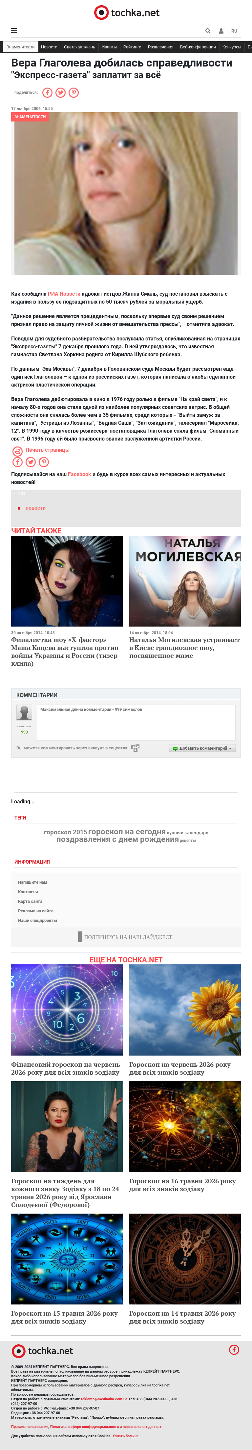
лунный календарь (187, 833)
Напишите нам (32, 882)
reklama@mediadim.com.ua (104, 1399)
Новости (49, 46)
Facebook (79, 474)
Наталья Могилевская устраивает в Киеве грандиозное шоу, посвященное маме (184, 647)
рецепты (188, 840)
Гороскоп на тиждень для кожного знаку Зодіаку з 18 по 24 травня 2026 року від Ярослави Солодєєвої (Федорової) (65, 1192)
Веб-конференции (198, 46)
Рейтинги (132, 46)
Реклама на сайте (35, 910)
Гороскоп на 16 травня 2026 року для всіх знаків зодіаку (182, 1184)
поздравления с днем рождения (117, 839)
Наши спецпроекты (37, 920)
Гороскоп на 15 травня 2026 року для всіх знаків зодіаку (64, 1317)
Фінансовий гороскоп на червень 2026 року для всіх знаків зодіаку (65, 1068)
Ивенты (109, 46)
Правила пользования (29, 1427)
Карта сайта (30, 901)
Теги (21, 818)
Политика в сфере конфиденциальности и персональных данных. (106, 1427)
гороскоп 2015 (65, 832)
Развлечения (161, 46)
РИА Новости (64, 294)
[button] (221, 31)
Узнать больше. (126, 1436)
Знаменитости (21, 46)
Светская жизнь (79, 46)
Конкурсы (231, 46)
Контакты (28, 891)
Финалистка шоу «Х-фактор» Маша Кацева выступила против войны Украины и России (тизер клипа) (64, 651)
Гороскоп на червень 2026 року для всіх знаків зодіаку (180, 1068)
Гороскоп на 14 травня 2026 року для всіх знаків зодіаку (182, 1317)
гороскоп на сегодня (127, 831)
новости (36, 508)
